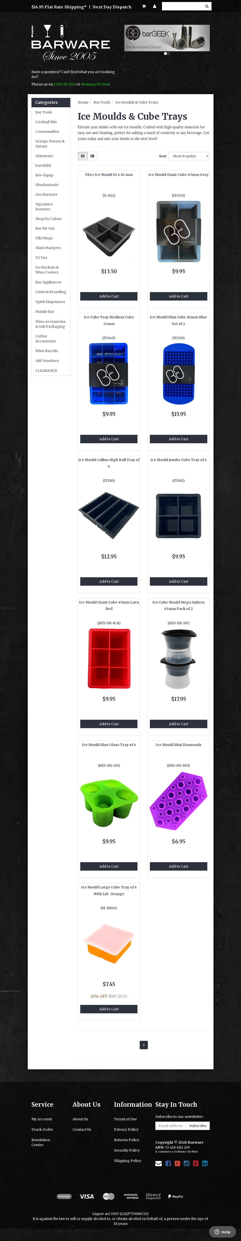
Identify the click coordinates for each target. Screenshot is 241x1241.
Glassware (44, 156)
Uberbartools (46, 185)
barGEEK (43, 165)
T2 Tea (41, 257)
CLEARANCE (46, 370)
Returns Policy (126, 1140)
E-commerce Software (171, 1151)
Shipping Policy (127, 1160)
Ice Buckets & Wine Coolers (47, 270)
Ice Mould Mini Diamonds (178, 745)
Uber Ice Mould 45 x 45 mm (109, 174)
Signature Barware (44, 206)
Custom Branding (50, 292)
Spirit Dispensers (50, 302)
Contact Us (82, 1129)
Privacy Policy (126, 1129)
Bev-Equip (44, 175)
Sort (162, 156)
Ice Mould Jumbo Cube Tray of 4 (178, 460)
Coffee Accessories (45, 338)
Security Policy (127, 1150)
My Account (41, 1119)
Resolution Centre (40, 1142)
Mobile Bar (44, 311)
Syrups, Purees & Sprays (50, 143)
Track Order (42, 1129)
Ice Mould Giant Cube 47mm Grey (178, 174)
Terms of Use (125, 1119)
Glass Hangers (48, 248)
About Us (80, 1119)
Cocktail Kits (46, 122)
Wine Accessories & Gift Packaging (50, 324)
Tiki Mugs (44, 238)
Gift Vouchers (47, 361)
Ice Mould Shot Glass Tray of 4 (109, 745)
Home (83, 102)
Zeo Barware (46, 194)
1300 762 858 (65, 84)
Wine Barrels (46, 351)
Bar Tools (43, 112)
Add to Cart (109, 296)
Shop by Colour (48, 219)
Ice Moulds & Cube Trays (136, 102)
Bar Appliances (48, 282)
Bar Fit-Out (44, 228)
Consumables (47, 131)
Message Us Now (95, 84)
